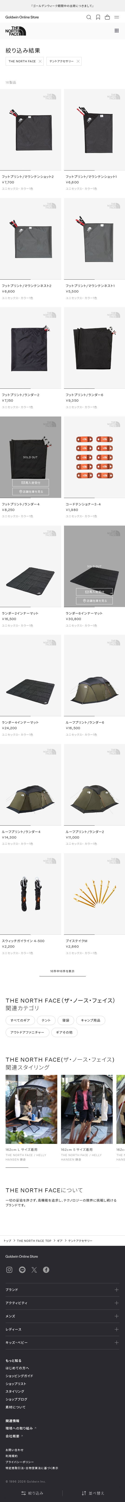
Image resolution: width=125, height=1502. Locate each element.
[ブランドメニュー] (116, 31)
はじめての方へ (17, 1368)
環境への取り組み (21, 1428)
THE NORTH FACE (22, 61)
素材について (16, 1407)
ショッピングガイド (19, 1376)
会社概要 (14, 1436)
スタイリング (15, 1391)
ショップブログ (16, 1399)
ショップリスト (16, 1384)
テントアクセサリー (61, 61)
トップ (7, 1241)
